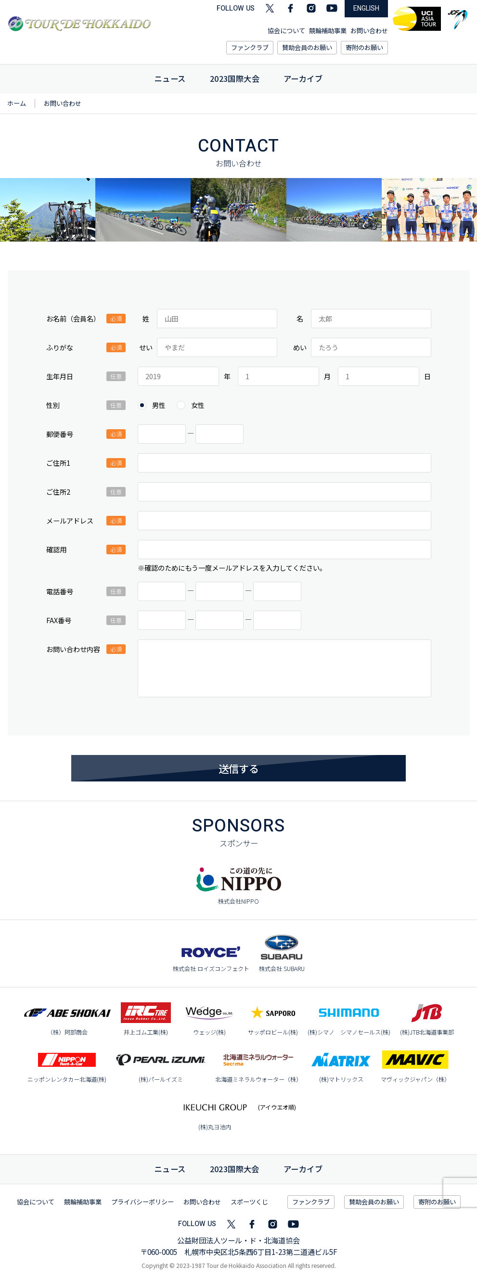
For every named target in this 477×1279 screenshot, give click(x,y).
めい (300, 347)
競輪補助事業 (328, 30)
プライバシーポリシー (142, 1201)
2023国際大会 (234, 78)
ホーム (16, 103)
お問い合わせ (369, 30)
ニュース (170, 78)
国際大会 (234, 1169)
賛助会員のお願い (307, 47)
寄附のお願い (364, 47)
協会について (286, 30)
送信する (239, 768)
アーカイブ (303, 78)
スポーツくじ (249, 1201)
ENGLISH (366, 8)
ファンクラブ (250, 47)
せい (146, 347)
